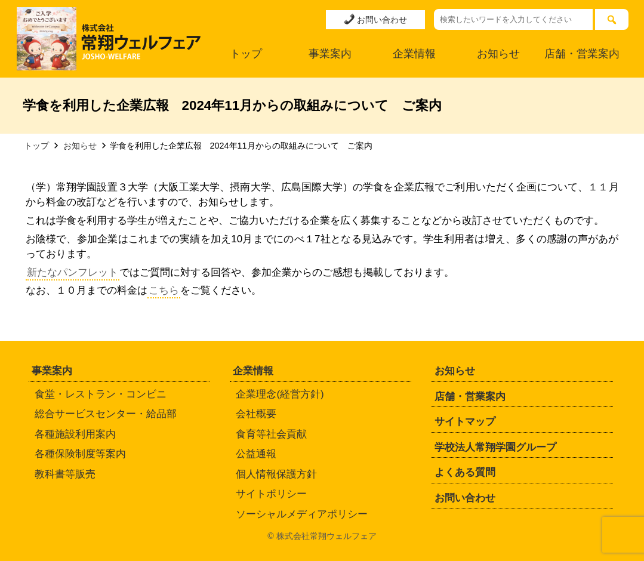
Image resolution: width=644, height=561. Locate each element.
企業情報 (414, 54)
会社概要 (256, 414)
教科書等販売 (65, 474)
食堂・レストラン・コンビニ (101, 394)
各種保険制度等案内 (80, 454)
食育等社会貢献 (271, 434)
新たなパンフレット (72, 272)
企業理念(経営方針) (279, 394)
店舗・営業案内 (582, 54)
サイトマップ (465, 421)
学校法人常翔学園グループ (495, 447)
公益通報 (256, 454)
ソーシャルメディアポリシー (302, 514)
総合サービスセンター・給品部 (106, 414)
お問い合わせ (375, 19)
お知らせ (498, 54)
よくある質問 (465, 472)
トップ (246, 54)
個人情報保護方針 (276, 474)
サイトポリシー (271, 494)
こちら (164, 290)
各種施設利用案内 (75, 434)
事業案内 (330, 54)
